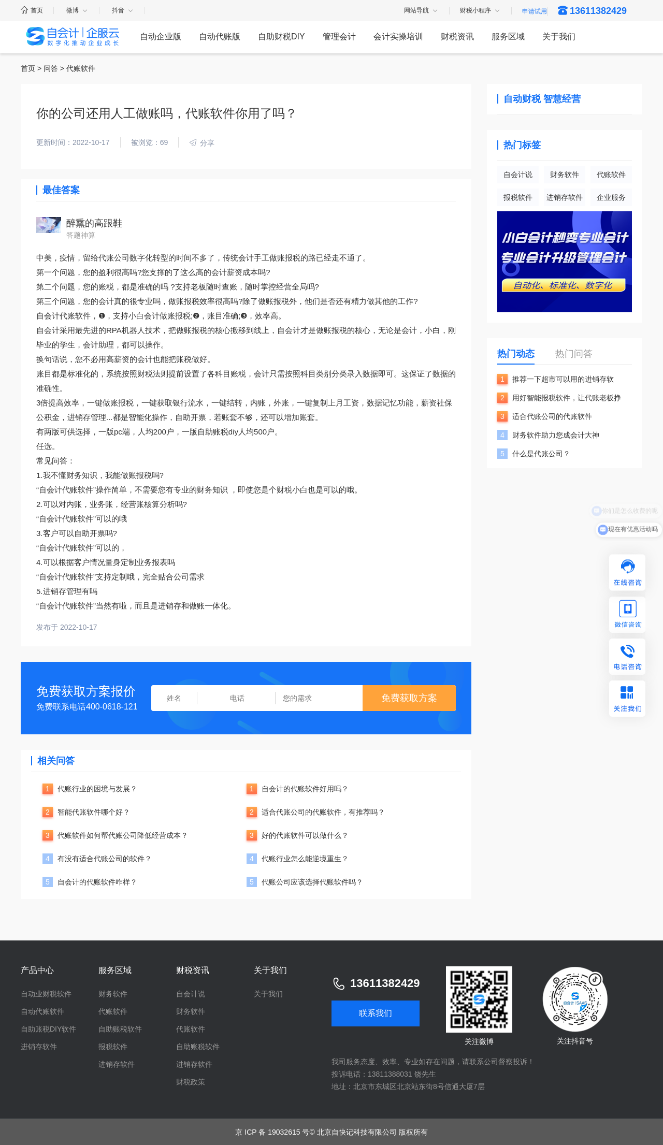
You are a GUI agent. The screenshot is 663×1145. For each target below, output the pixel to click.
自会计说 (517, 174)
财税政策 (190, 1082)
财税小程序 (480, 11)
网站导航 (421, 11)
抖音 (123, 10)
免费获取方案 (409, 698)
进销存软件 (564, 197)
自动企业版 (160, 36)
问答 (51, 68)
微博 (77, 10)
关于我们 (558, 36)
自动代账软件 (42, 1011)
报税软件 (517, 197)
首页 (32, 10)
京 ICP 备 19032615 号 (272, 1132)
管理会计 (339, 36)
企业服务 (611, 197)
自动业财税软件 (46, 994)
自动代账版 (219, 36)
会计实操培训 (398, 36)
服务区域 (508, 36)
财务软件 (564, 174)
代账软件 (611, 174)
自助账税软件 (120, 1029)
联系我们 (375, 1013)
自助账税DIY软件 (48, 1029)
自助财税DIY (281, 36)
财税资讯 (457, 36)
